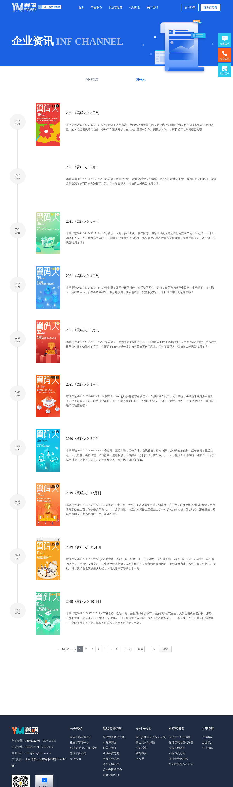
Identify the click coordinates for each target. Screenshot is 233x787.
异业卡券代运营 (178, 758)
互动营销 (75, 758)
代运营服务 (115, 7)
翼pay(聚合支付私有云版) (151, 737)
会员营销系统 (111, 764)
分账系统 (141, 747)
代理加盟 (134, 7)
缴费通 (140, 758)
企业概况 (207, 737)
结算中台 (141, 753)
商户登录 (190, 7)
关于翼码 (152, 7)
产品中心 (96, 7)
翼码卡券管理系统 (81, 737)
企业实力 (207, 742)
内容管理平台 (111, 775)
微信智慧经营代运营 (181, 742)
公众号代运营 (177, 747)
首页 (81, 7)
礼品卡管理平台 (79, 742)
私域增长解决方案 (114, 737)
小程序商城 (109, 742)
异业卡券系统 (78, 753)
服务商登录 (210, 7)
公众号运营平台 (112, 769)
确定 (165, 649)
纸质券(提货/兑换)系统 (83, 747)
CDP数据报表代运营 (181, 764)
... (111, 649)
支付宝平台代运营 (180, 737)
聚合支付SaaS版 (145, 742)
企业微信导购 (111, 753)
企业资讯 (207, 747)
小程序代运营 (177, 753)
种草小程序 (109, 747)
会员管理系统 (111, 758)
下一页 (127, 649)
